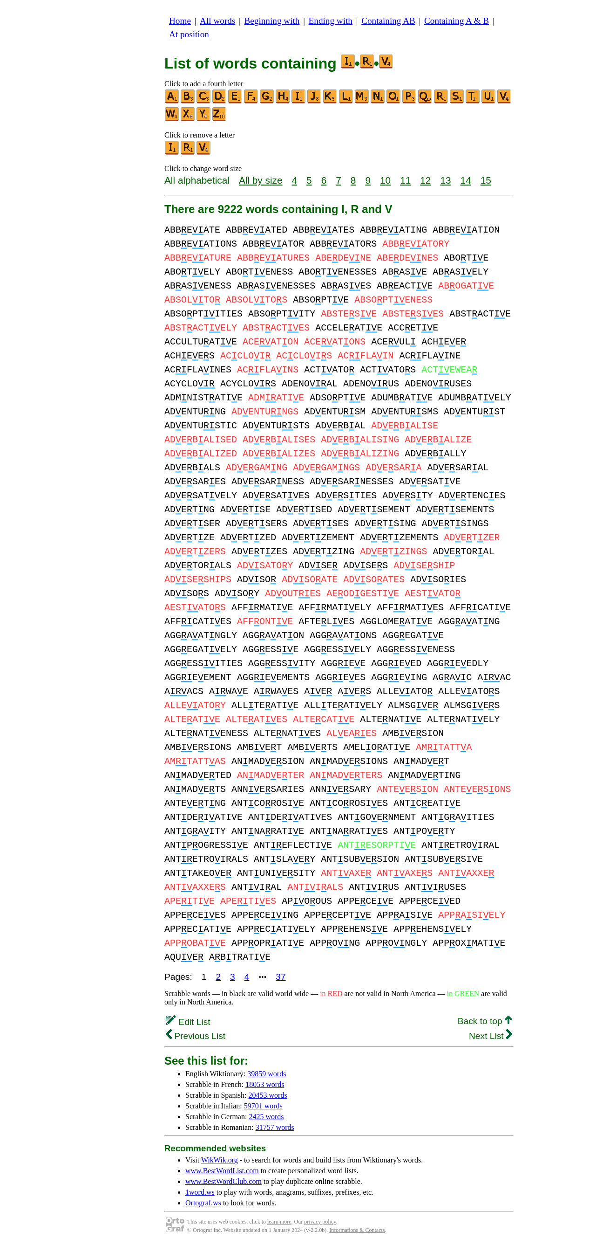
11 (405, 180)
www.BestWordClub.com (223, 1181)
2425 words (266, 1117)
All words (217, 21)
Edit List (188, 1022)
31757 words (275, 1127)
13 (445, 180)
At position (189, 34)
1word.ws (200, 1192)
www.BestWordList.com (222, 1171)
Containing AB (388, 21)
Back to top (485, 1021)
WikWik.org (219, 1160)
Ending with (330, 21)
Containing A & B (456, 21)
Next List (490, 1036)
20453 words (268, 1095)
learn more (279, 1221)
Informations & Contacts (357, 1230)
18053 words (264, 1084)
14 (466, 180)
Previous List (195, 1036)
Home (180, 21)
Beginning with (272, 21)
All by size (261, 180)
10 (385, 180)
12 (425, 180)
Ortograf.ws (203, 1203)
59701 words (263, 1106)
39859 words (266, 1074)
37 (280, 977)
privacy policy (320, 1221)
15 (486, 180)
